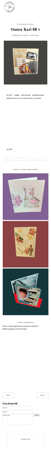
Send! (37, 415)
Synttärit (34, 35)
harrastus (17, 35)
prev (8, 395)
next (42, 395)
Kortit (26, 35)
